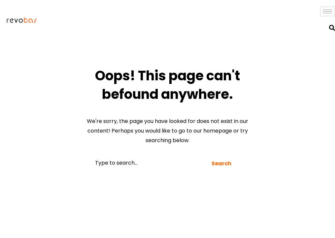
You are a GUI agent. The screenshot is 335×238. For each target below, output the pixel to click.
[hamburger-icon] (327, 11)
